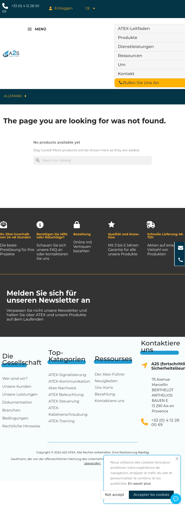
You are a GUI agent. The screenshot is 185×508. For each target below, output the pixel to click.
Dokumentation (17, 402)
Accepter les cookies (151, 495)
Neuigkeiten (106, 381)
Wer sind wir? (15, 378)
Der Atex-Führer (110, 374)
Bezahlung (105, 394)
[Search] (92, 160)
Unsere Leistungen (20, 394)
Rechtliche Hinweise (21, 426)
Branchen (11, 410)
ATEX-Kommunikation (69, 381)
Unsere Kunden (16, 386)
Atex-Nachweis (62, 388)
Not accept (114, 495)
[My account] (61, 8)
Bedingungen (15, 418)
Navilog (143, 452)
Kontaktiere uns (110, 401)
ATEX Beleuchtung (66, 394)
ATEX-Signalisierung (67, 375)
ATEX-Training (61, 421)
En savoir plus (139, 483)
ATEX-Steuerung (63, 401)
